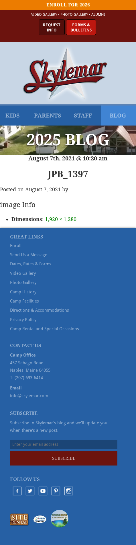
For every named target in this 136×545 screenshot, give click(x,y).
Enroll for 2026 (68, 5)
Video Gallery (44, 14)
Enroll (15, 245)
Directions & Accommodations (39, 310)
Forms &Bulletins (81, 27)
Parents (47, 115)
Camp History (23, 292)
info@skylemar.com (29, 395)
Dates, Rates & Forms (30, 263)
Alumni (98, 14)
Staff (83, 115)
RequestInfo (51, 27)
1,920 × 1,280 (60, 219)
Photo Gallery (74, 14)
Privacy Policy (23, 319)
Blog (118, 115)
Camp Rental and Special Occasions (44, 328)
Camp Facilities (24, 301)
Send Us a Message (28, 254)
